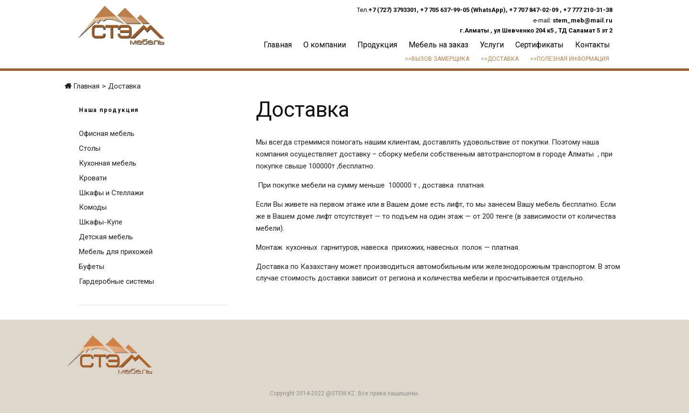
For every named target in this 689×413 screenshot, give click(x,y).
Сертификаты (539, 44)
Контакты (592, 44)
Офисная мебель (106, 133)
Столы (89, 148)
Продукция (377, 44)
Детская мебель (106, 237)
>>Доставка (500, 59)
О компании (324, 44)
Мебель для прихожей (116, 251)
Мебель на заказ (438, 44)
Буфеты (91, 266)
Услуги (492, 44)
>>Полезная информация (569, 59)
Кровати (93, 178)
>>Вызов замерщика (437, 59)
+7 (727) (380, 9)
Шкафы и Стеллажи (111, 193)
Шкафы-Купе (100, 222)
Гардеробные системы (116, 281)
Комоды (93, 207)
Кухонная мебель (107, 163)
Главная (278, 44)
